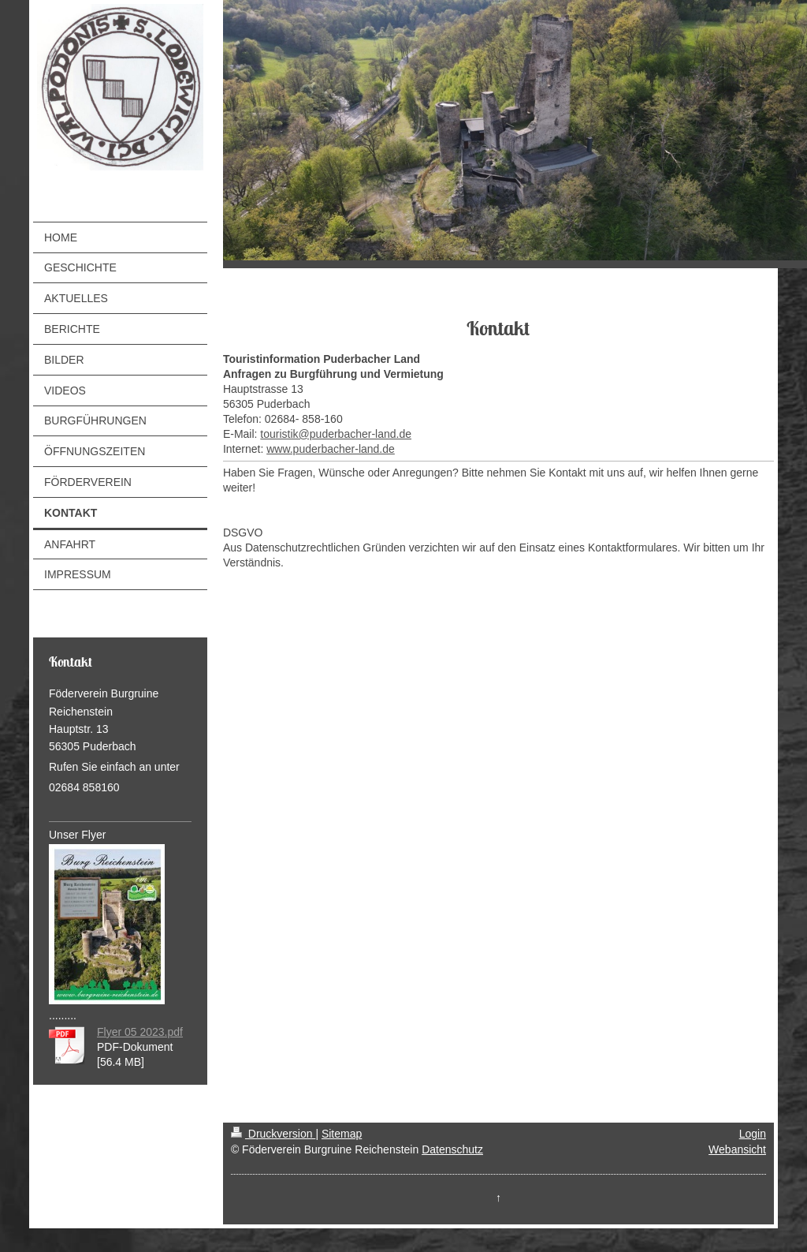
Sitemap (342, 1133)
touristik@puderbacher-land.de (335, 434)
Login (752, 1133)
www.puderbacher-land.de (330, 449)
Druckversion (273, 1133)
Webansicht (737, 1149)
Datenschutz (452, 1149)
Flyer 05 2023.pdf (140, 1032)
